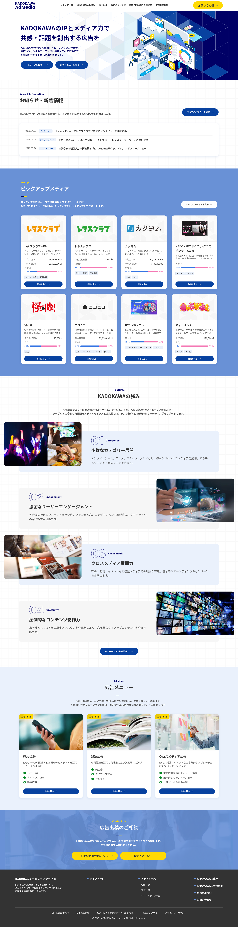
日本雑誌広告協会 (60, 912)
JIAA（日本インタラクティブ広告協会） (116, 912)
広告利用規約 (162, 5)
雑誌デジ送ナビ (150, 912)
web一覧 (145, 884)
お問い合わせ (204, 899)
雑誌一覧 (145, 890)
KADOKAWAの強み (86, 5)
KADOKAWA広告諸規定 (140, 5)
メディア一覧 (66, 5)
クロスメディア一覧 (150, 895)
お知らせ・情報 (118, 5)
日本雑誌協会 (82, 912)
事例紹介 (103, 5)
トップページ (97, 878)
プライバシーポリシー (175, 912)
